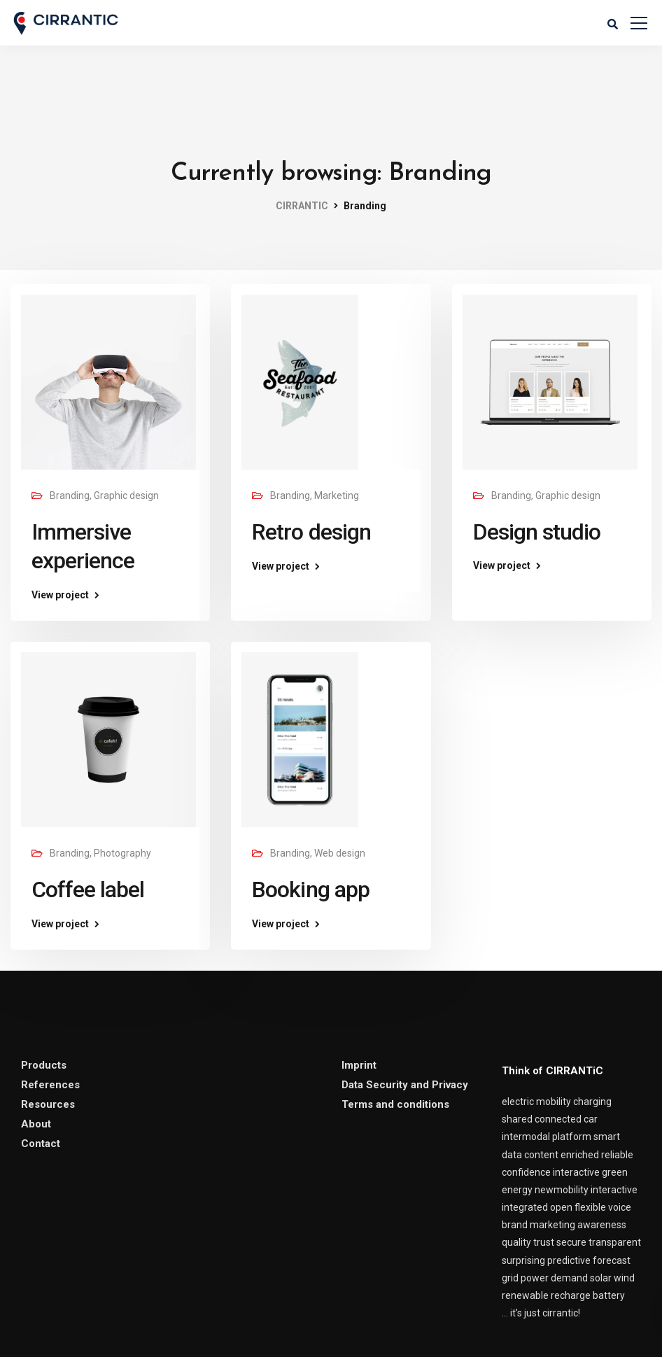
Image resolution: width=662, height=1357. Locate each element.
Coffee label (87, 889)
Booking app (310, 889)
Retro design (311, 532)
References (50, 1084)
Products (43, 1065)
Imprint (358, 1065)
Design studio (537, 532)
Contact (40, 1143)
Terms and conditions (395, 1104)
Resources (48, 1104)
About (36, 1124)
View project (60, 595)
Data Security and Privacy (404, 1084)
